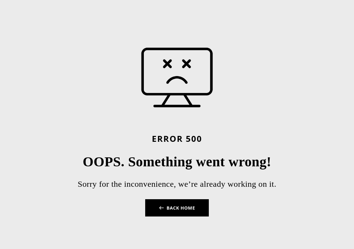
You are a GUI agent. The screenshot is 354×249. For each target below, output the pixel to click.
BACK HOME (181, 208)
